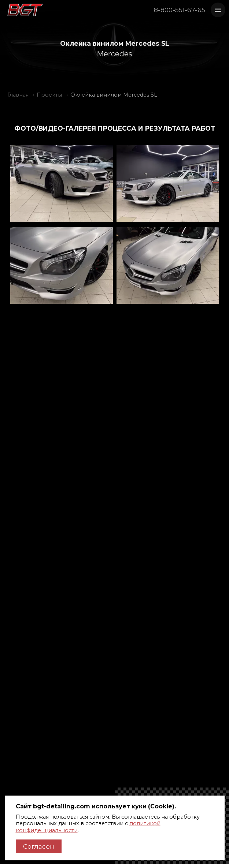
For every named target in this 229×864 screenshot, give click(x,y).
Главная (18, 94)
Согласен (38, 846)
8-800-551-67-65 (179, 10)
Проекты (49, 94)
